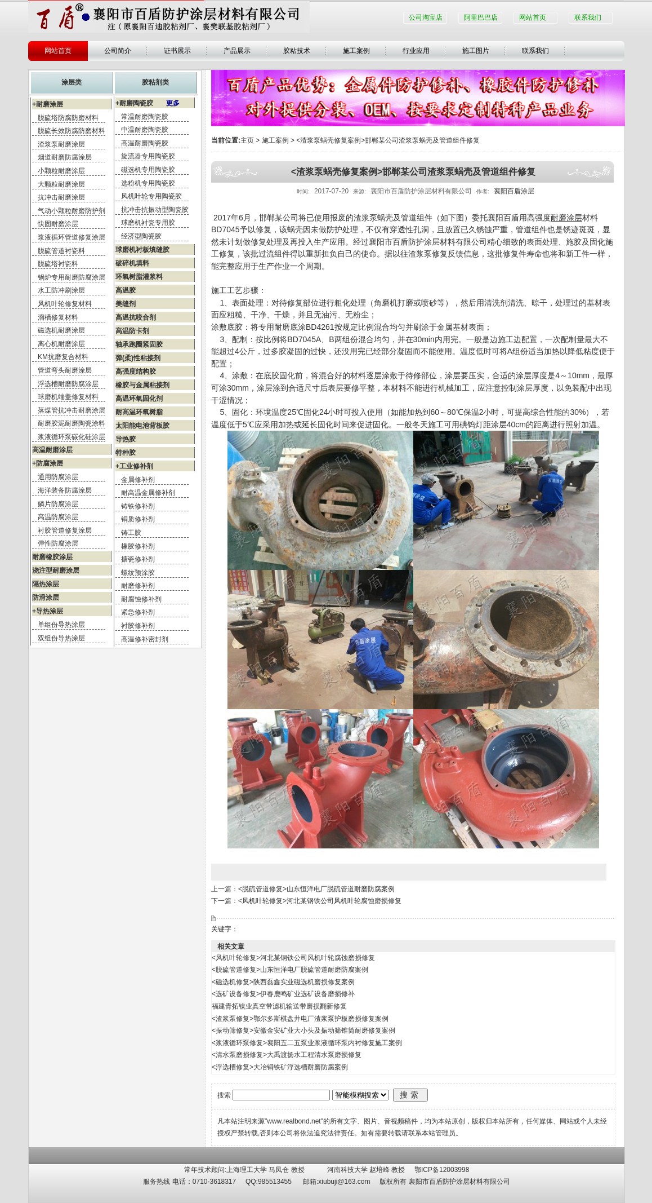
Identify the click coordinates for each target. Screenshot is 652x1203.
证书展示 (177, 51)
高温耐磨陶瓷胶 (144, 143)
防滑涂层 (45, 598)
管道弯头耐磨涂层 (65, 370)
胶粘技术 (296, 51)
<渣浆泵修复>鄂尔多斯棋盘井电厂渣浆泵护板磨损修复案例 (300, 1019)
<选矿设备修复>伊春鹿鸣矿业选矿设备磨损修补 (283, 994)
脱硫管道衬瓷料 (61, 251)
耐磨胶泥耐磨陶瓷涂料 (71, 423)
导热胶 (125, 439)
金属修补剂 (138, 480)
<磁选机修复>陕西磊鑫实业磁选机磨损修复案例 (283, 982)
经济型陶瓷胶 (141, 236)
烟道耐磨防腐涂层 (65, 157)
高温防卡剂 (132, 331)
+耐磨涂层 (47, 104)
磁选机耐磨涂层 (61, 330)
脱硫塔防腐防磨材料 (68, 118)
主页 (247, 140)
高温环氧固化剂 (139, 399)
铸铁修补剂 (138, 506)
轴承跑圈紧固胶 (139, 344)
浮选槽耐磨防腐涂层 (68, 384)
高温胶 (125, 290)
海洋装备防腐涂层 (65, 490)
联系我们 (587, 17)
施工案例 (356, 51)
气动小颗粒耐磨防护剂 (71, 211)
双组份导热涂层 (61, 638)
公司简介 (117, 51)
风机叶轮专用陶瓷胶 (151, 196)
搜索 (410, 1094)
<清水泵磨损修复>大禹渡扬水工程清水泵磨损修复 (286, 1055)
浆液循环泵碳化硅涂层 (71, 437)
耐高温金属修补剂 (148, 493)
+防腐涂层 (47, 463)
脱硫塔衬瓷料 (58, 264)
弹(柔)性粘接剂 (137, 358)
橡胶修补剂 (138, 546)
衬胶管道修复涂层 (65, 530)
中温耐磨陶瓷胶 (144, 130)
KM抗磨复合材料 (63, 357)
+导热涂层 (47, 611)
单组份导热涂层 (61, 625)
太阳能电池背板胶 (142, 426)
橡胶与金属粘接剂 (142, 385)
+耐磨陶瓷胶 (147, 103)
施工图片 (475, 51)
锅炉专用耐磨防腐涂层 (71, 277)
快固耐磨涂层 (58, 224)
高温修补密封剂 (144, 639)
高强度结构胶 (135, 371)
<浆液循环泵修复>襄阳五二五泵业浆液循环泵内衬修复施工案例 (307, 1043)
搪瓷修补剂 (138, 559)
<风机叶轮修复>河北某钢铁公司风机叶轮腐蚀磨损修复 (319, 901)
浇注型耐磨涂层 (55, 570)
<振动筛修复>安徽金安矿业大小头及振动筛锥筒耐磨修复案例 (303, 1030)
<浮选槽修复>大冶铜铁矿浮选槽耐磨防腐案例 (280, 1067)
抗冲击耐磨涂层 (61, 197)
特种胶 (125, 453)
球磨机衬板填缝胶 (142, 250)
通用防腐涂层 (58, 477)
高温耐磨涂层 (52, 450)
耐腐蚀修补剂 (141, 599)
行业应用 (416, 51)
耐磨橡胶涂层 (52, 557)
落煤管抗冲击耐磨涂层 (71, 410)
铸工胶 (131, 533)
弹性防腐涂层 (58, 543)
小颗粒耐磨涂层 (61, 171)
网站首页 (532, 17)
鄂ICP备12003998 (441, 1170)
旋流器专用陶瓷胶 (148, 156)
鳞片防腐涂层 (58, 504)
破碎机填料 (132, 263)
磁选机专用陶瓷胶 (148, 170)
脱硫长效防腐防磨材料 (71, 131)
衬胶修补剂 (138, 626)
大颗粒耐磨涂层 (61, 184)
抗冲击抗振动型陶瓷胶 (155, 210)
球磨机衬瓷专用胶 (148, 223)
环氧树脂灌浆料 (139, 277)
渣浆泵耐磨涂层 (61, 144)
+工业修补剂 (134, 466)
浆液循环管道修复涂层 (71, 237)
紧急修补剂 (138, 612)
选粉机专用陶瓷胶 (148, 183)
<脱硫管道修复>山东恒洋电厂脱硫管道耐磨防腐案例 (316, 889)
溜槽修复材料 (58, 317)
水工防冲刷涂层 (61, 290)
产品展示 (237, 51)
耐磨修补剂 (138, 586)
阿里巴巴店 (481, 17)
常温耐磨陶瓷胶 (144, 117)
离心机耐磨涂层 (61, 344)
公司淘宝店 (426, 17)
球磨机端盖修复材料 (68, 397)
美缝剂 (125, 304)
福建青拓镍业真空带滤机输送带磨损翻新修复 (279, 1006)
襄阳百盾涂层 (514, 191)
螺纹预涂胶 (138, 573)
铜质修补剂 (138, 519)
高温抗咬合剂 (135, 317)
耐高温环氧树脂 (139, 412)
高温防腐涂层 (58, 517)
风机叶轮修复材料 (65, 304)
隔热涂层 (45, 584)
